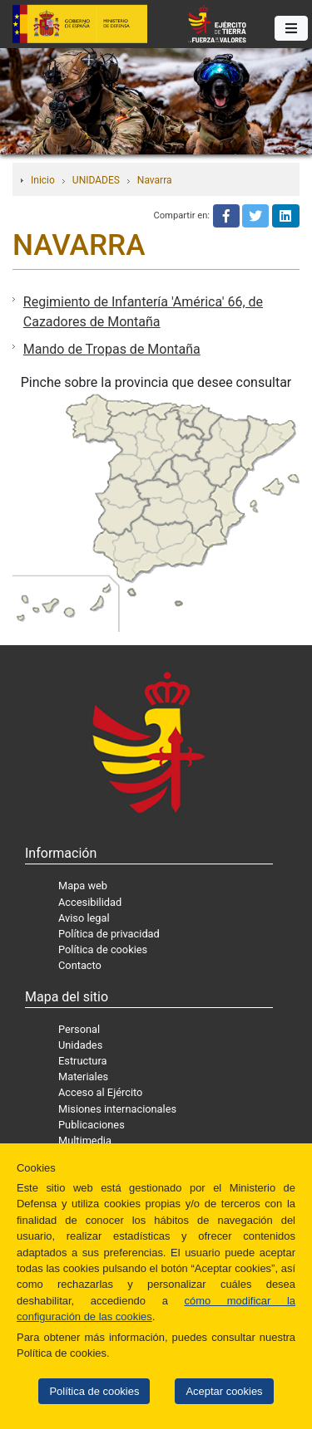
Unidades (80, 1045)
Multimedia (84, 1140)
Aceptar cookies (224, 1391)
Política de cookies (94, 1391)
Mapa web (82, 885)
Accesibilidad (89, 902)
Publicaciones (91, 1124)
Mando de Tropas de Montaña (112, 349)
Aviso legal (84, 918)
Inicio (43, 180)
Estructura (82, 1061)
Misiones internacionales (117, 1109)
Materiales (83, 1076)
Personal (79, 1029)
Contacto (80, 965)
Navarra (154, 180)
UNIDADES (96, 180)
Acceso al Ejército (100, 1092)
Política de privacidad (109, 933)
